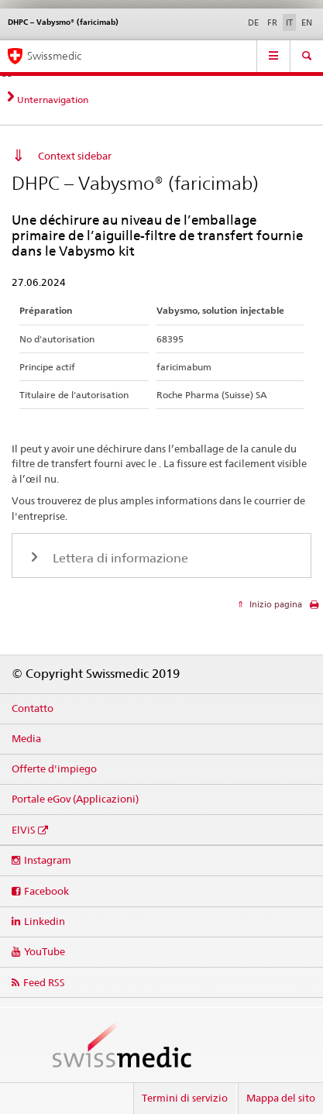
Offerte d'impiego (54, 768)
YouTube (44, 951)
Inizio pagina (274, 604)
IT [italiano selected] (289, 22)
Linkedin (44, 921)
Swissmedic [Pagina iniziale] (54, 55)
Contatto (32, 708)
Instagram (47, 860)
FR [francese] (272, 22)
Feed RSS (44, 982)
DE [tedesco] (253, 22)
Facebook (46, 891)
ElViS (24, 829)
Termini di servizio (185, 1098)
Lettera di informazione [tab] (119, 558)
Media (26, 738)
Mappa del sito (280, 1098)
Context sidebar (75, 156)
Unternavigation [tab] (52, 99)
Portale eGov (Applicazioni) (75, 799)
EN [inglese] (306, 22)
